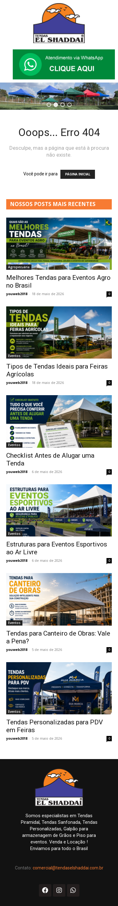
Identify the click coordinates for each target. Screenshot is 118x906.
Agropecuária (19, 267)
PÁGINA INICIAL (77, 174)
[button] (49, 105)
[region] (59, 96)
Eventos (14, 356)
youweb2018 (16, 293)
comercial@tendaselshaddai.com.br (68, 867)
